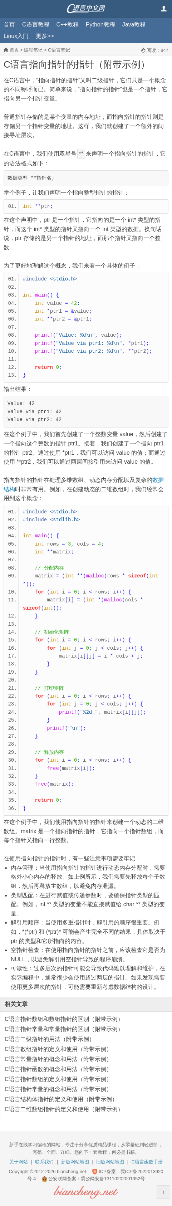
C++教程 (67, 24)
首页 (9, 24)
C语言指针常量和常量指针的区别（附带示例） (64, 1029)
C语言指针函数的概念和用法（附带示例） (58, 1069)
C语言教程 (35, 24)
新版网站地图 (75, 1162)
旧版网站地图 (110, 1162)
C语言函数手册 (147, 1162)
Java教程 (134, 24)
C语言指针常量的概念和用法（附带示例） (58, 1089)
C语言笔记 (59, 50)
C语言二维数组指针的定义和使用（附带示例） (64, 1109)
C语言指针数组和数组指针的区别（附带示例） (64, 1019)
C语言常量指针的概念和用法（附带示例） (58, 1059)
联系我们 (44, 1162)
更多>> (45, 36)
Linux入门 (16, 36)
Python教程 (100, 24)
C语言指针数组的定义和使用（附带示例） (58, 1079)
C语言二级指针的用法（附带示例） (50, 1039)
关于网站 (18, 1162)
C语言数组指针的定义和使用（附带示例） (58, 1049)
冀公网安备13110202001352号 (113, 1178)
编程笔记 (33, 50)
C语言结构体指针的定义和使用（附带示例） (61, 1099)
